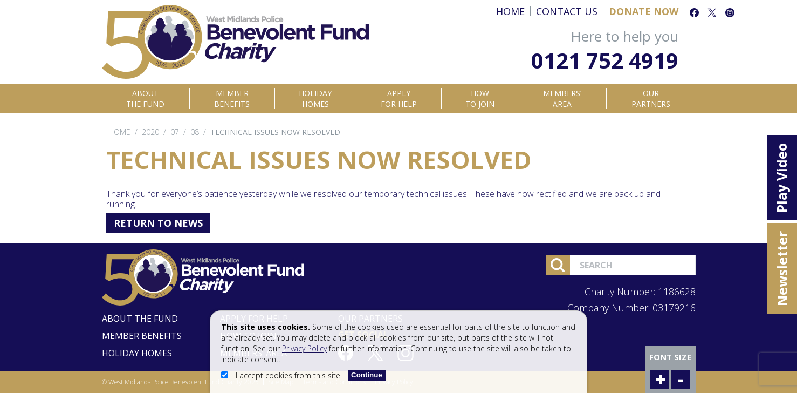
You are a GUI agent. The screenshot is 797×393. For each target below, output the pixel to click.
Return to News (158, 222)
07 (174, 132)
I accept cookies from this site (281, 375)
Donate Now (643, 11)
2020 (150, 132)
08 (194, 132)
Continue (366, 375)
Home (510, 11)
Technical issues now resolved (275, 132)
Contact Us (566, 11)
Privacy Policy (304, 348)
